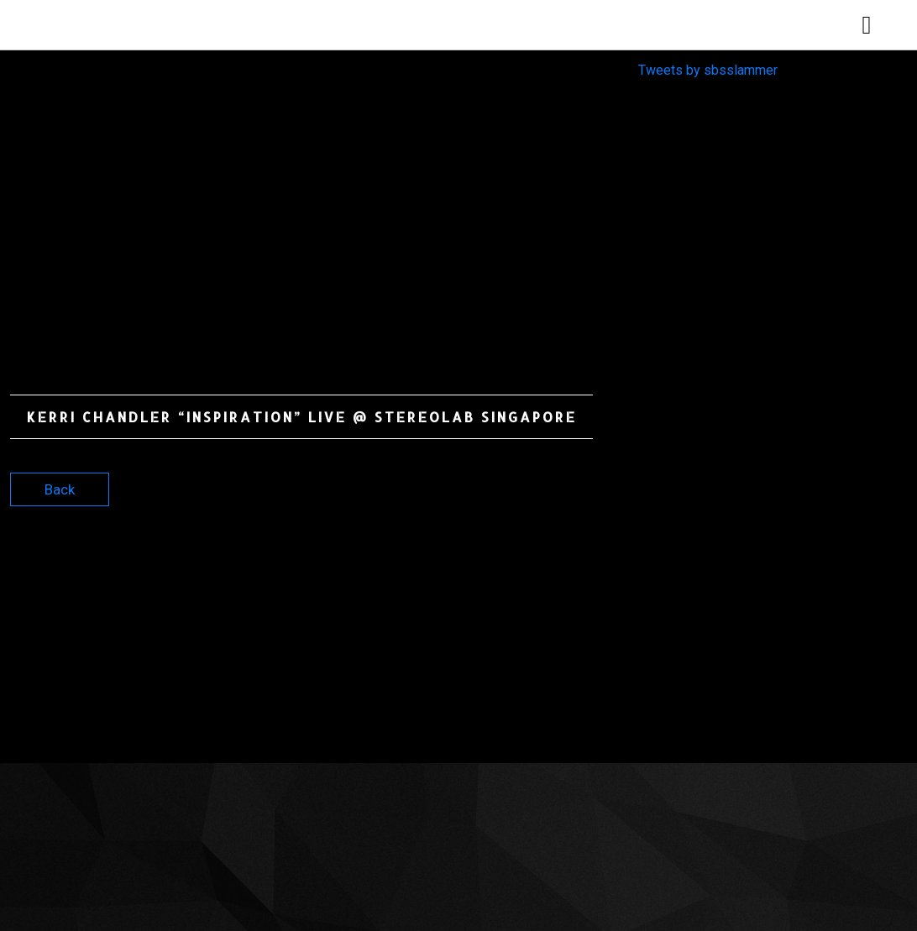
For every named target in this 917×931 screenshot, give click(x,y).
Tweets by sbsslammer (708, 70)
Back (60, 489)
